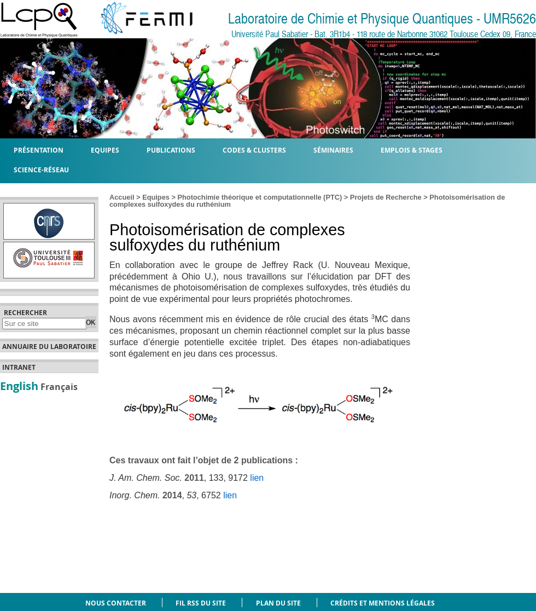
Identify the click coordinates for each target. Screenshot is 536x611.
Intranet (19, 367)
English (19, 385)
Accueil (122, 197)
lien (257, 477)
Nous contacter (115, 603)
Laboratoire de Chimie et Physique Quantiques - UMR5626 (382, 19)
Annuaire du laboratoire (49, 347)
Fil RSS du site (201, 603)
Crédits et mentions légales (382, 603)
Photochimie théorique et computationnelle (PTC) (260, 197)
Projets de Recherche (386, 197)
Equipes (156, 197)
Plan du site (278, 603)
